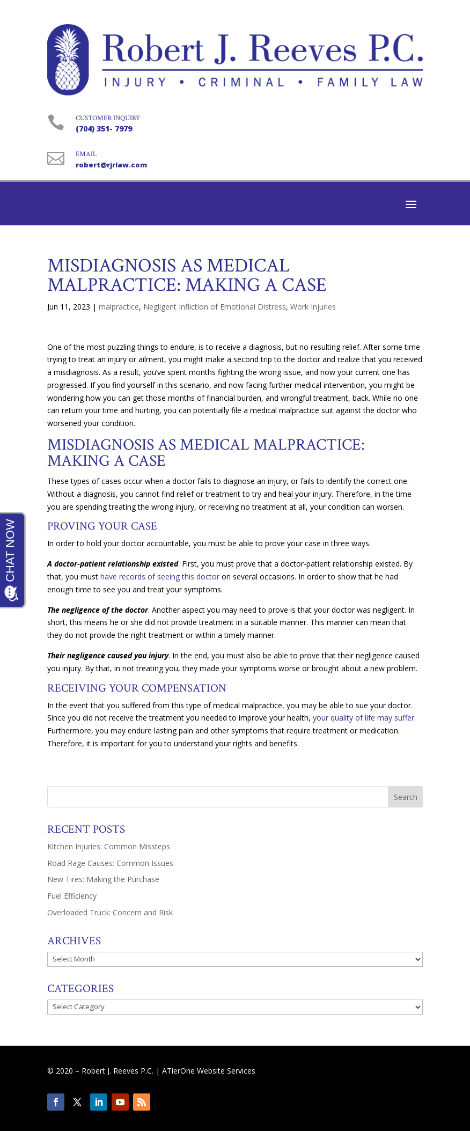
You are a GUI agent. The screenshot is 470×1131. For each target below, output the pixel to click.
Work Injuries (313, 307)
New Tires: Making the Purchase (103, 879)
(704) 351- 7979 (104, 128)
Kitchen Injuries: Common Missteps (108, 846)
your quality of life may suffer (363, 718)
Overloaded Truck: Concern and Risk (110, 912)
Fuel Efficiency (72, 896)
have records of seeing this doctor (159, 576)
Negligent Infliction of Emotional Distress (214, 307)
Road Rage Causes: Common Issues (110, 863)
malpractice (119, 307)
